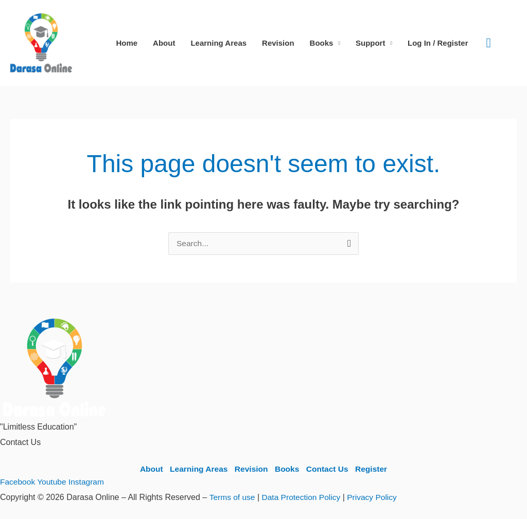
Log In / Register (438, 43)
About (164, 43)
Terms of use (232, 496)
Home (126, 43)
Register (374, 469)
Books (321, 43)
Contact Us (328, 469)
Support (370, 43)
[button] (488, 43)
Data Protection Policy (303, 496)
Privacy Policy (376, 496)
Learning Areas (218, 43)
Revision (278, 43)
